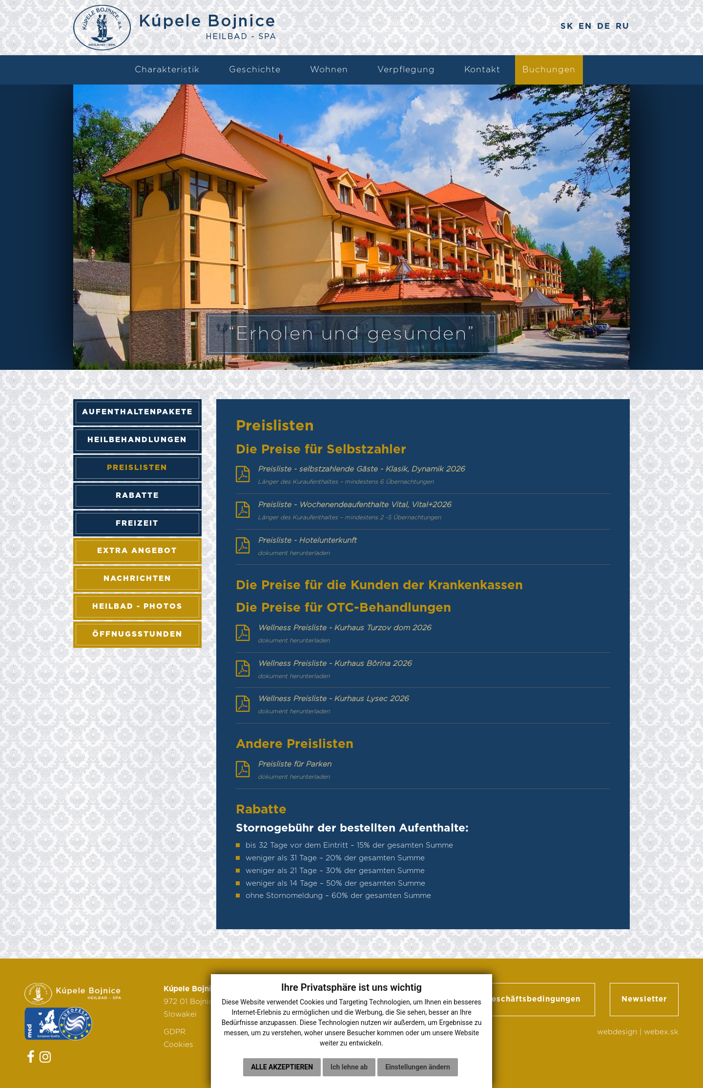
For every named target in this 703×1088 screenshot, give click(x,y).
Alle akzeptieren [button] (282, 1074)
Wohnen (329, 69)
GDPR (175, 1032)
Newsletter (644, 999)
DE (604, 26)
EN (585, 26)
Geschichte (255, 69)
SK (567, 26)
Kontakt (482, 69)
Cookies (178, 1044)
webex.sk (661, 1032)
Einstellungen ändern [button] (417, 1074)
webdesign (617, 1032)
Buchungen (549, 69)
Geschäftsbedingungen (532, 999)
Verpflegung (406, 69)
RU (623, 26)
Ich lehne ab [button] (349, 1074)
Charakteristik (167, 69)
